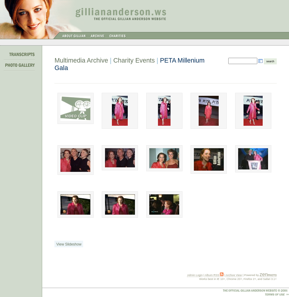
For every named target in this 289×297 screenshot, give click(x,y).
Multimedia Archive (81, 60)
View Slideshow (68, 244)
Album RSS (214, 275)
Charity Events (134, 60)
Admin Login (195, 275)
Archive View (234, 275)
